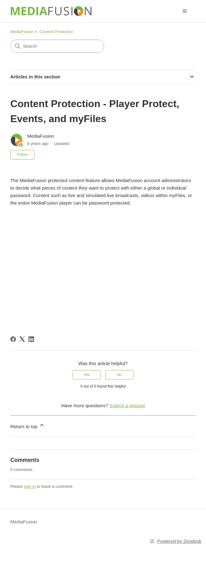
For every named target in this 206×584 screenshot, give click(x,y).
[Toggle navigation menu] (184, 11)
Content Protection (56, 31)
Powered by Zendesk (179, 541)
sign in (30, 486)
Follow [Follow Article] (22, 154)
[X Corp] (22, 339)
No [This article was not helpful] (119, 375)
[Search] (57, 46)
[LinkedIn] (31, 339)
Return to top (27, 425)
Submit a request (127, 405)
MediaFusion (21, 31)
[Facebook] (13, 339)
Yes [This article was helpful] (87, 375)
